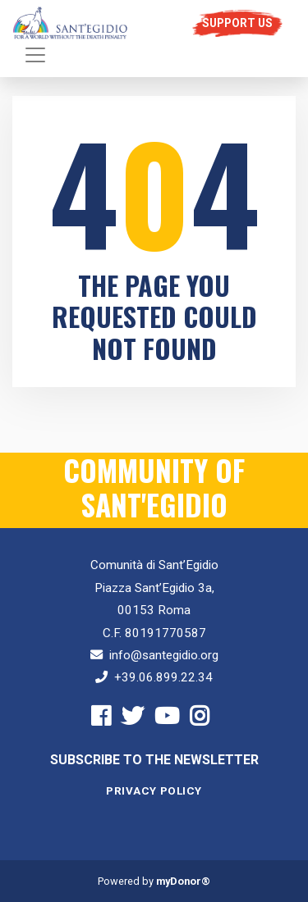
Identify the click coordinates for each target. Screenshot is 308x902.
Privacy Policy (154, 791)
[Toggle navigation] (35, 55)
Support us (237, 23)
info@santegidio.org (163, 655)
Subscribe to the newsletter (154, 760)
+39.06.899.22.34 (163, 677)
